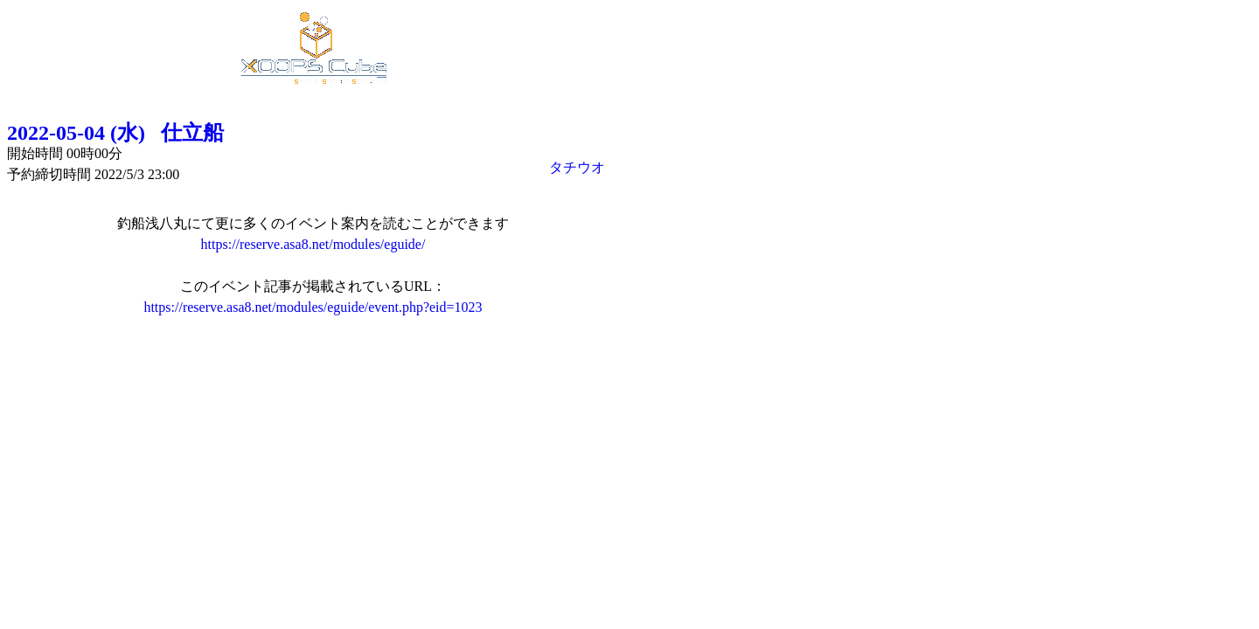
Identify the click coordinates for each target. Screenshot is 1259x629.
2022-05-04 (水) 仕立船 (115, 132)
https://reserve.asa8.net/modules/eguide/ (313, 244)
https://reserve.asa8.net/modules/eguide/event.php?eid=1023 (312, 307)
